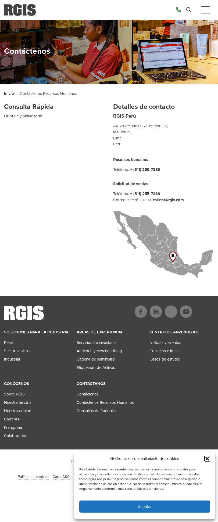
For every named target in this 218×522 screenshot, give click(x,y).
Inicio (9, 93)
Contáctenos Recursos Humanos (105, 402)
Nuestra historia (17, 402)
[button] (207, 458)
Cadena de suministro (96, 359)
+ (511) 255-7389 (145, 169)
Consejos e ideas (164, 351)
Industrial (12, 359)
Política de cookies (33, 477)
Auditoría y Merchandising (99, 351)
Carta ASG (61, 477)
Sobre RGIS (14, 394)
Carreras (11, 419)
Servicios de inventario (96, 342)
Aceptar (145, 507)
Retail (8, 342)
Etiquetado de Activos (96, 367)
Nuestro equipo (17, 411)
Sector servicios (17, 351)
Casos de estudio (164, 359)
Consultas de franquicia (97, 411)
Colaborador (15, 436)
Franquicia (13, 427)
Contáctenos (88, 394)
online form (32, 116)
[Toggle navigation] (205, 10)
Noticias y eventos (165, 342)
